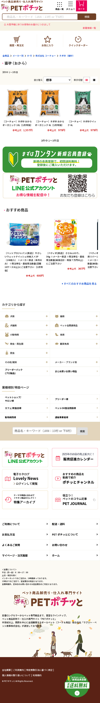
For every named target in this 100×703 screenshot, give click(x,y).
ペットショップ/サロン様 (26, 399)
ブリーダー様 (76, 399)
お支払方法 (25, 534)
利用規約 (37, 675)
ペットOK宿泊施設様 (76, 408)
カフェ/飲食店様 (26, 408)
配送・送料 (75, 524)
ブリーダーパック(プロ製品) (26, 371)
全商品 (6, 55)
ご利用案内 (19, 669)
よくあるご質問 (25, 545)
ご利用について (25, 524)
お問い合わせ (75, 545)
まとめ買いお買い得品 (76, 371)
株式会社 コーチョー (46, 55)
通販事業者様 (76, 417)
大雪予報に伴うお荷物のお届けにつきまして (29, 24)
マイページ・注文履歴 (25, 555)
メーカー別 (18, 55)
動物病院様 (26, 417)
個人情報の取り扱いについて (16, 675)
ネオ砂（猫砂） (67, 55)
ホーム (75, 555)
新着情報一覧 (89, 27)
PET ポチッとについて (75, 534)
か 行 (29, 55)
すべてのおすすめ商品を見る (80, 283)
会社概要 (6, 669)
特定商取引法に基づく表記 (39, 669)
